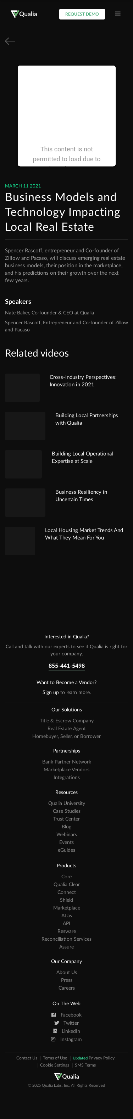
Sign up (51, 692)
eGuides (66, 850)
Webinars (66, 834)
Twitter (66, 1023)
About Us (66, 972)
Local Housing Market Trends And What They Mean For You (84, 534)
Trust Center (66, 819)
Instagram (66, 1039)
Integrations (67, 777)
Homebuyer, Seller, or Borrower (66, 736)
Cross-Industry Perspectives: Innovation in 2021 (83, 381)
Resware (66, 931)
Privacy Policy (94, 1058)
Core (66, 876)
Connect (66, 892)
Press (66, 980)
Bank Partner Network (66, 762)
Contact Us (26, 1058)
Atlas (66, 915)
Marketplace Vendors (66, 769)
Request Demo (82, 14)
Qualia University (66, 803)
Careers (67, 988)
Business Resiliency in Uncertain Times (81, 495)
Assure (66, 947)
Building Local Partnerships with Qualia (86, 419)
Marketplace (66, 908)
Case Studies (67, 811)
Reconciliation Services (66, 939)
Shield (66, 900)
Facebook (66, 1015)
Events (66, 842)
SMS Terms (85, 1065)
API (66, 923)
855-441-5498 (67, 666)
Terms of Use (55, 1058)
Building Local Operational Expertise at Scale (82, 457)
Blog (66, 826)
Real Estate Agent (67, 728)
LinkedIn (67, 1031)
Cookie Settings (54, 1065)
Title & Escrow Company (67, 720)
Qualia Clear (67, 884)
